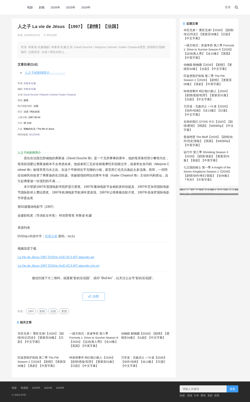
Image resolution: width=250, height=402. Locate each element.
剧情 (42, 311)
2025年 (70, 7)
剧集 (42, 7)
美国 (189, 395)
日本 (196, 395)
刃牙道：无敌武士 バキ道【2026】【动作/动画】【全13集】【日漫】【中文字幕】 (144, 361)
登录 (228, 7)
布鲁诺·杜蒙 (30, 83)
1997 (31, 311)
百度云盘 (51, 236)
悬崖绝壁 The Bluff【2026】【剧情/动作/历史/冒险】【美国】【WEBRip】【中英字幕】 (208, 141)
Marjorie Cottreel (49, 94)
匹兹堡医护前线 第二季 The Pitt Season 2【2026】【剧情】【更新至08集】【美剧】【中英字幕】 (42, 361)
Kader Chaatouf (68, 94)
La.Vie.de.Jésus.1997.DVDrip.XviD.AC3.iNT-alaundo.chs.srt (58, 265)
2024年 (86, 7)
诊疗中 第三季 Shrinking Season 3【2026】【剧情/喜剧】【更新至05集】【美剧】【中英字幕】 (206, 156)
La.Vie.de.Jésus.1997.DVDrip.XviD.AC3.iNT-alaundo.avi (56, 257)
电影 (30, 7)
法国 (53, 311)
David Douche (31, 94)
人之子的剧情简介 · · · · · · (45, 72)
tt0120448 (34, 134)
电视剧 (24, 387)
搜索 (232, 388)
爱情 (203, 395)
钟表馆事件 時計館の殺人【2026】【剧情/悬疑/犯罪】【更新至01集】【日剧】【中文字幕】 (92, 361)
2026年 (55, 7)
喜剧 (209, 395)
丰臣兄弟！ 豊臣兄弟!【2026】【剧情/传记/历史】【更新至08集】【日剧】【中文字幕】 (41, 337)
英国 (64, 311)
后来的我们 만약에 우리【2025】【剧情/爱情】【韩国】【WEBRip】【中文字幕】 (209, 125)
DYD (16, 7)
